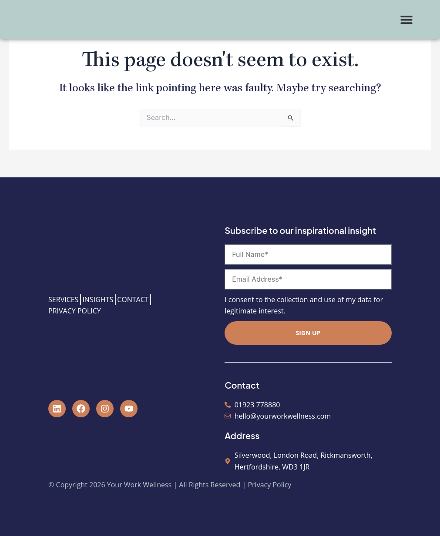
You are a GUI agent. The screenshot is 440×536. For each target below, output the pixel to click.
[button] (406, 20)
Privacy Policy (269, 484)
